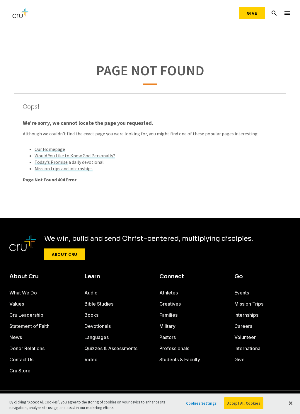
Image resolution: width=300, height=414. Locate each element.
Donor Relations (27, 348)
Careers (243, 326)
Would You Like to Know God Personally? (75, 156)
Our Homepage (50, 149)
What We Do (23, 293)
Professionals (174, 348)
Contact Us (21, 359)
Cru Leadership (26, 315)
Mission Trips (248, 304)
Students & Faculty (179, 359)
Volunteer (245, 337)
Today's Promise (51, 162)
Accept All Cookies (243, 404)
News (15, 337)
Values (16, 304)
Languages (96, 337)
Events (241, 293)
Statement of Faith (29, 326)
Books (91, 315)
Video (91, 359)
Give (252, 13)
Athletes (168, 293)
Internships (246, 315)
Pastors (167, 337)
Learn (92, 276)
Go (238, 276)
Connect (171, 276)
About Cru (64, 254)
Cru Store (19, 371)
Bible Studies (98, 304)
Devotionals (97, 326)
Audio (91, 293)
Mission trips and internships (64, 168)
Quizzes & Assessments (110, 348)
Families (168, 315)
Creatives (170, 304)
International (248, 348)
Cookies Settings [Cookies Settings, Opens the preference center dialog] (201, 404)
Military (167, 326)
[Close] (290, 404)
